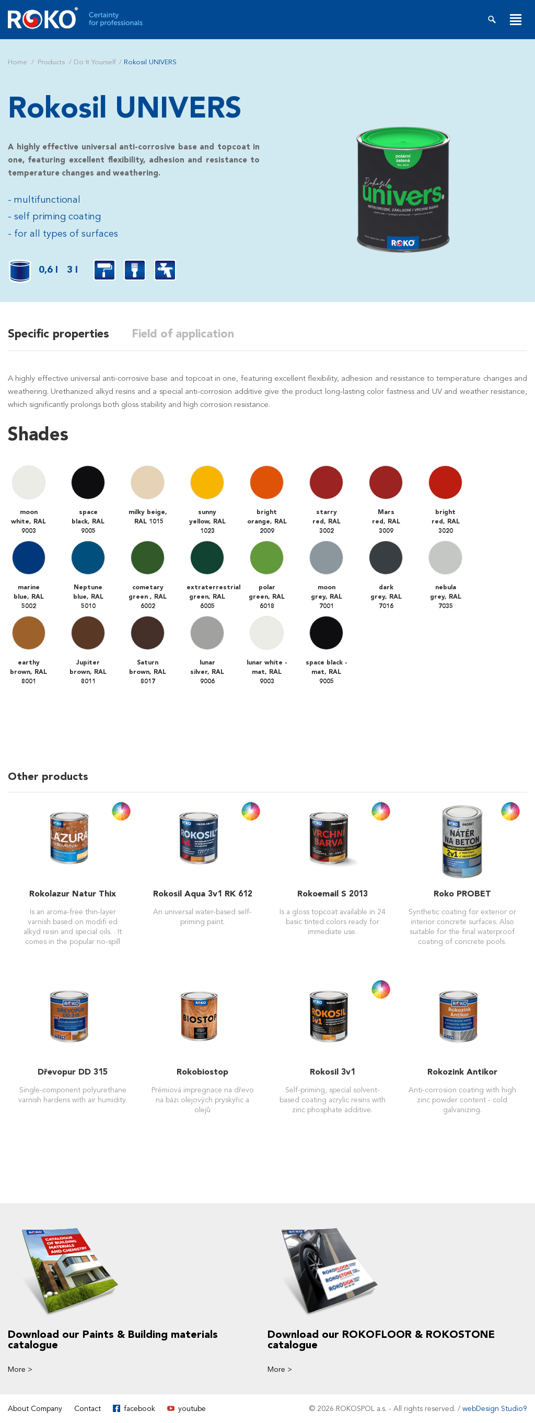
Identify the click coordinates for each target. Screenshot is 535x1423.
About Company (35, 1408)
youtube (192, 1408)
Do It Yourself (94, 62)
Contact (87, 1408)
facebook (139, 1408)
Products (51, 62)
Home (17, 62)
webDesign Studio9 (494, 1408)
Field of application (186, 334)
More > (20, 1369)
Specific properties (58, 334)
